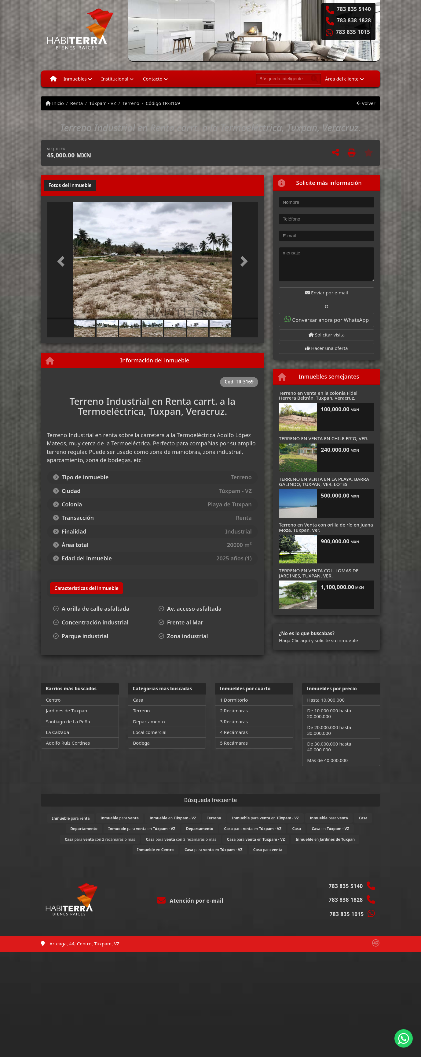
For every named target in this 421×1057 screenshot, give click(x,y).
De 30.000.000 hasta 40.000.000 (329, 747)
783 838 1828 (354, 20)
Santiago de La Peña (68, 721)
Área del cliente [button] (342, 79)
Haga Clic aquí (294, 640)
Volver (366, 103)
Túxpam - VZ (102, 103)
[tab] (70, 185)
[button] (63, 261)
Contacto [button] (153, 79)
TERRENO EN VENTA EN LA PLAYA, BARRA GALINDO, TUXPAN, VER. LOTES (324, 481)
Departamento (149, 721)
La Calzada (57, 732)
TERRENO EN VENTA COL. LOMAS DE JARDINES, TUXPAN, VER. (318, 573)
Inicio (55, 103)
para (71, 818)
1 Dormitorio (234, 700)
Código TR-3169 (163, 103)
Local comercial (150, 732)
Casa (138, 700)
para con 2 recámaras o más (100, 839)
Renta (76, 103)
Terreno (131, 103)
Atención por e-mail (190, 900)
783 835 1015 (353, 32)
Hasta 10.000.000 (326, 700)
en (172, 818)
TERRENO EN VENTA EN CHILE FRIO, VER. (323, 438)
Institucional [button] (114, 79)
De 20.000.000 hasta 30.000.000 (329, 730)
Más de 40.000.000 (327, 760)
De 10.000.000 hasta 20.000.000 (329, 713)
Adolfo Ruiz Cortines (68, 743)
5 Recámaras (234, 743)
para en (265, 818)
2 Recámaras (234, 710)
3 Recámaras (234, 721)
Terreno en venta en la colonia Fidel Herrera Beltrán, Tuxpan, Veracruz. (318, 395)
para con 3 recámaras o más (181, 839)
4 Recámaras (234, 732)
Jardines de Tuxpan (66, 710)
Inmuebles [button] (75, 79)
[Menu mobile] (53, 78)
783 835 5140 (354, 9)
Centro (53, 700)
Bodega (141, 743)
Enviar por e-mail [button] (326, 292)
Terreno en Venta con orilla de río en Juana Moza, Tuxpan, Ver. (326, 527)
